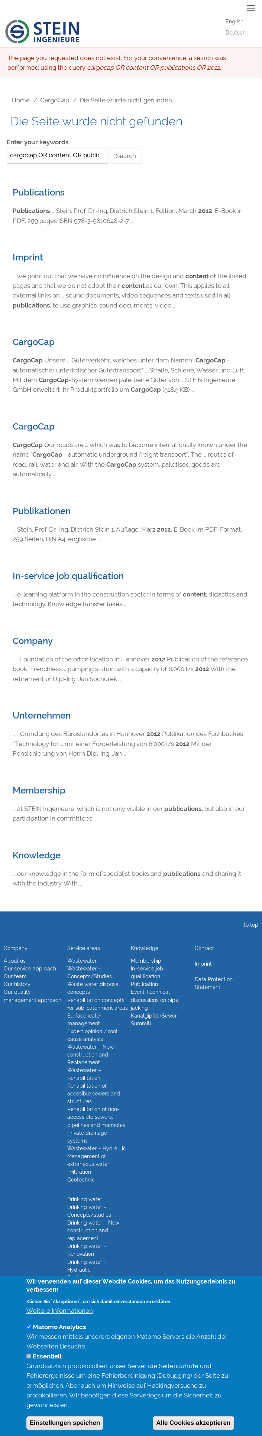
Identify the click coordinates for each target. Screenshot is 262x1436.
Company (33, 641)
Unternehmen (42, 715)
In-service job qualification (68, 576)
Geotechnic (81, 1180)
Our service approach (30, 969)
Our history (17, 984)
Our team (15, 976)
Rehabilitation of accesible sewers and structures (93, 1093)
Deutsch (236, 33)
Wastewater (82, 961)
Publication (144, 984)
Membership (39, 790)
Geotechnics (82, 1278)
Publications (39, 192)
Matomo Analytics (59, 1340)
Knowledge (37, 855)
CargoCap (54, 100)
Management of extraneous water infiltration (88, 1164)
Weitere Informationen (59, 1324)
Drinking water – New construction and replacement (93, 1230)
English (234, 21)
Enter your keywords (38, 142)
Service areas (83, 948)
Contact (204, 948)
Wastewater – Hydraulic (96, 1148)
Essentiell (47, 1369)
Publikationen (42, 511)
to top (249, 925)
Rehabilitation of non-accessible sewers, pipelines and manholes (96, 1117)
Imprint (28, 257)
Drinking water (84, 1199)
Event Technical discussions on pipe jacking (154, 1000)
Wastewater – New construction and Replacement (90, 1054)
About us (15, 961)
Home (21, 100)
